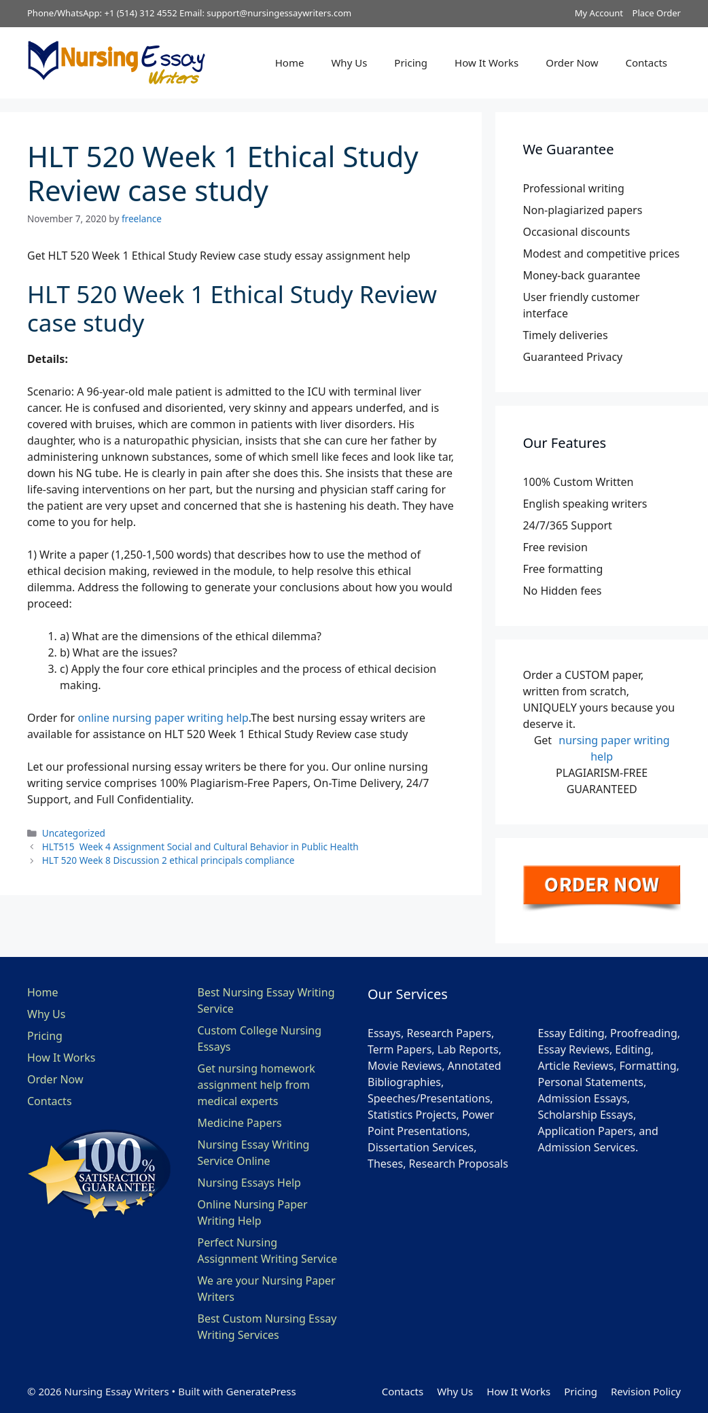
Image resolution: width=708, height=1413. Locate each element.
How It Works (486, 62)
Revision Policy (646, 1391)
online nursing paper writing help (162, 717)
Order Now (572, 62)
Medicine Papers (240, 1122)
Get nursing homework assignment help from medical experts (256, 1085)
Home (289, 62)
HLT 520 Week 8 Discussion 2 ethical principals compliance (168, 860)
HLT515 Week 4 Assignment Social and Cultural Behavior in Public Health (200, 846)
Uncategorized (73, 832)
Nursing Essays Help (249, 1182)
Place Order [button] (657, 13)
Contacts (646, 62)
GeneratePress (261, 1391)
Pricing (410, 62)
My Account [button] (599, 13)
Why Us (349, 62)
